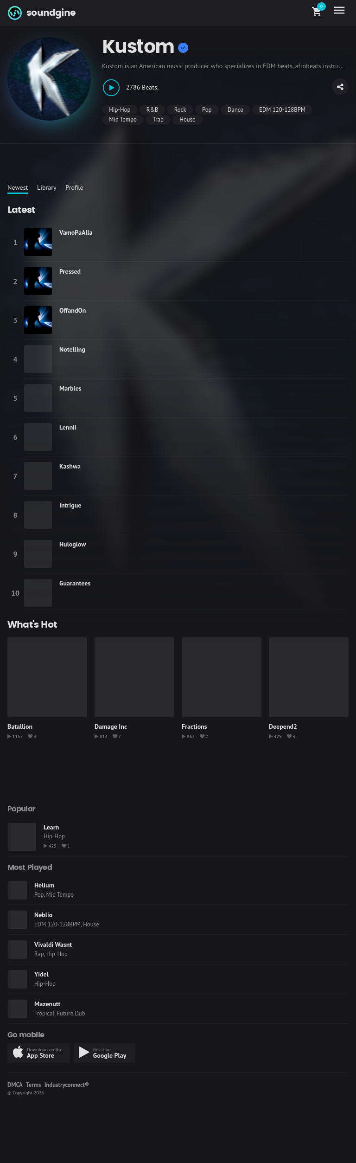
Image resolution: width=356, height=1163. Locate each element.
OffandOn (72, 310)
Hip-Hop (119, 110)
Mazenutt (47, 1004)
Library (47, 187)
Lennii (67, 427)
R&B (152, 110)
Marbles (70, 388)
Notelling (72, 349)
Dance (235, 110)
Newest (17, 187)
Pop (206, 110)
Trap (158, 119)
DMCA (15, 1085)
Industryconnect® (66, 1085)
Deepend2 (283, 726)
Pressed (70, 271)
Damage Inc (111, 726)
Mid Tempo (123, 119)
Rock (180, 110)
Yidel (41, 974)
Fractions (194, 726)
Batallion (19, 726)
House (187, 119)
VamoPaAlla (76, 232)
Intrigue (70, 505)
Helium (44, 885)
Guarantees (74, 583)
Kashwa (70, 466)
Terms (33, 1085)
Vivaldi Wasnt (53, 944)
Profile (74, 187)
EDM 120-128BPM (282, 110)
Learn (51, 827)
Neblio (43, 915)
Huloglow (72, 544)
